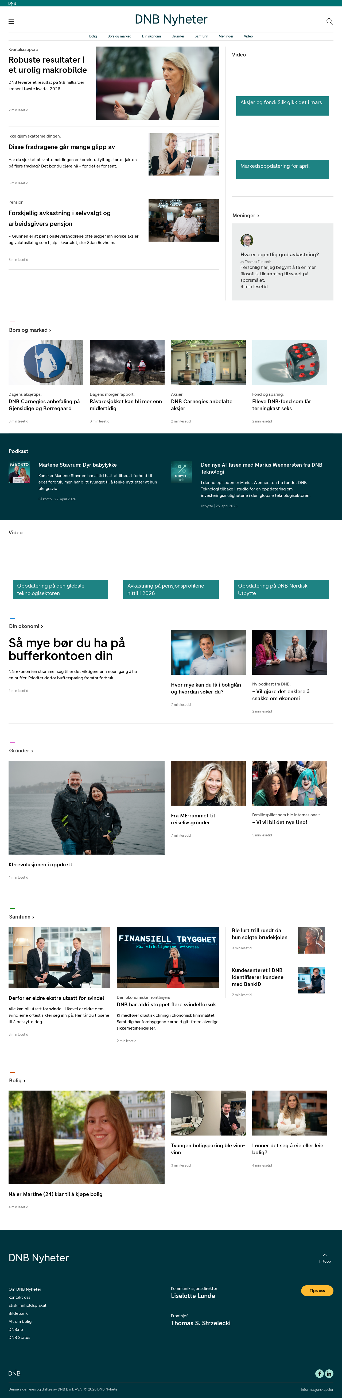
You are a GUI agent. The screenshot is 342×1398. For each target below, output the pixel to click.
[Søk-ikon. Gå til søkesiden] (329, 21)
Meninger (226, 36)
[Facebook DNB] (319, 1373)
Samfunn (201, 36)
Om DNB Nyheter (25, 1289)
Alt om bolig (20, 1321)
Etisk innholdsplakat (27, 1305)
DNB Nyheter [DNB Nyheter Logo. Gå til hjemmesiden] (171, 19)
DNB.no (16, 1329)
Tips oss (317, 1290)
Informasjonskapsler (317, 1389)
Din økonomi (151, 36)
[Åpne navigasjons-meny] (11, 21)
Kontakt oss (19, 1297)
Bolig (93, 36)
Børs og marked (119, 36)
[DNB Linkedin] (329, 1373)
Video (248, 36)
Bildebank (18, 1313)
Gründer (178, 36)
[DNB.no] (15, 1373)
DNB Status (19, 1337)
